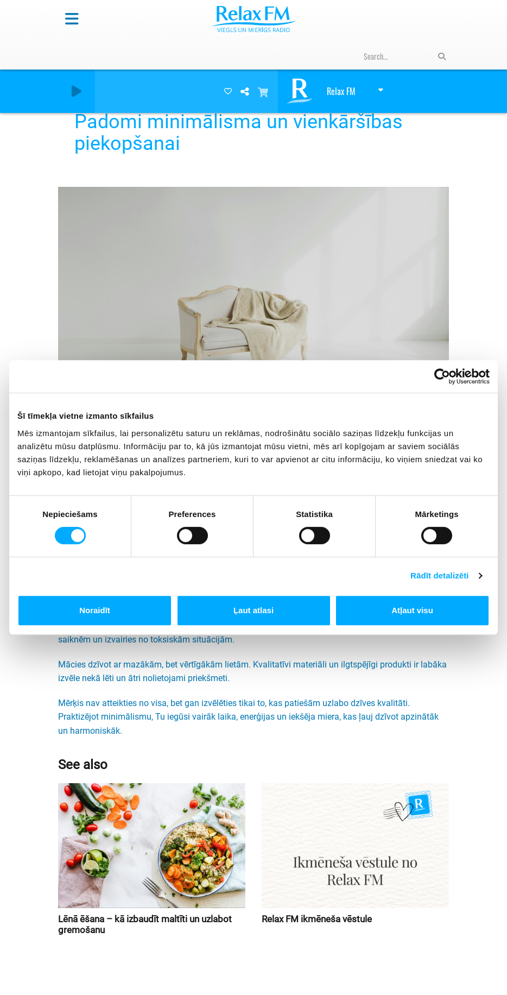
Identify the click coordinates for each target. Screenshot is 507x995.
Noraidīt (94, 610)
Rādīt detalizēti (439, 575)
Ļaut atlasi (253, 610)
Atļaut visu (412, 610)
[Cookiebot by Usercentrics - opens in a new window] (442, 376)
